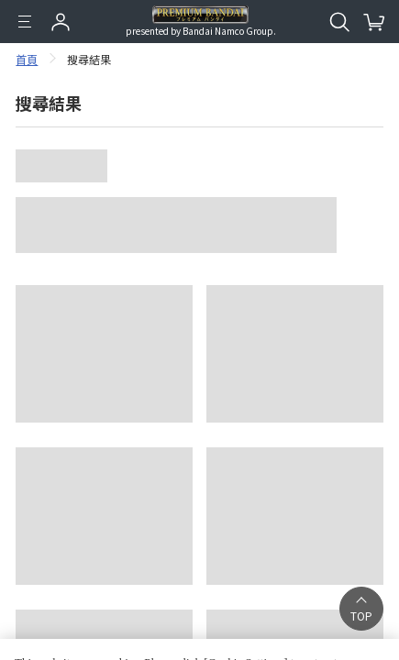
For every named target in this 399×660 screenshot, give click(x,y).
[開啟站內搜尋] (339, 22)
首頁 (27, 59)
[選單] (25, 22)
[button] (361, 609)
